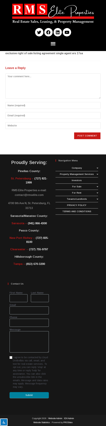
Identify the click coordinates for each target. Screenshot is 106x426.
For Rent (85, 193)
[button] (53, 44)
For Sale (85, 186)
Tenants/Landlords (82, 199)
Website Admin (55, 418)
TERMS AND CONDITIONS (76, 211)
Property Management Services (79, 174)
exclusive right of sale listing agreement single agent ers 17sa (44, 53)
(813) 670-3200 (35, 264)
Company (85, 168)
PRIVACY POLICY (76, 205)
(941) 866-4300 (37, 223)
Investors (77, 180)
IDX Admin (69, 418)
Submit (29, 395)
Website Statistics (41, 422)
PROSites (68, 422)
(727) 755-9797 (38, 249)
